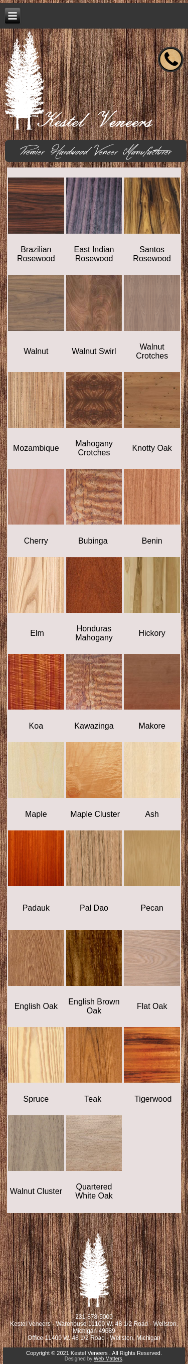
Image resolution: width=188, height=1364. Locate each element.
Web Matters (108, 1358)
